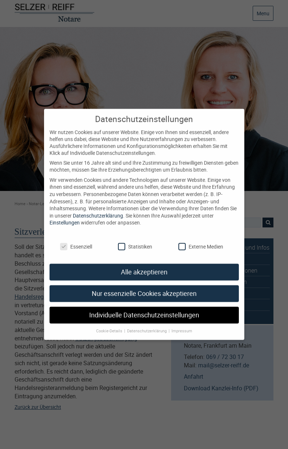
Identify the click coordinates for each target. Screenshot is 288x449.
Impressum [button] (181, 324)
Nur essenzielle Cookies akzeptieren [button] (144, 287)
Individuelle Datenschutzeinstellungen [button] (144, 308)
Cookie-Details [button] (109, 324)
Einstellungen (65, 215)
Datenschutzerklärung (98, 209)
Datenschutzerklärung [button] (147, 324)
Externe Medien (200, 239)
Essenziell (76, 239)
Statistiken (135, 239)
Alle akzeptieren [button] (144, 265)
